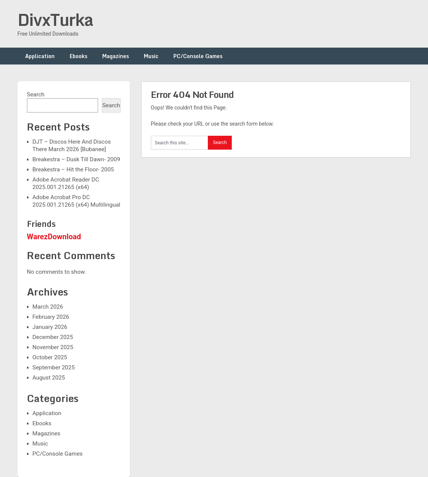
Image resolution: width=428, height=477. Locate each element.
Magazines (115, 56)
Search (36, 94)
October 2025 (50, 357)
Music (151, 56)
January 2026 (50, 327)
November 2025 (53, 347)
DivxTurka (55, 19)
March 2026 (48, 306)
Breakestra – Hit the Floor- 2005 (73, 169)
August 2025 (49, 377)
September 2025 (54, 367)
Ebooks (78, 56)
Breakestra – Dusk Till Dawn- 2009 (76, 159)
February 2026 (51, 317)
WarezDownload (54, 236)
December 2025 (53, 337)
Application (40, 56)
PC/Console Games (197, 56)
